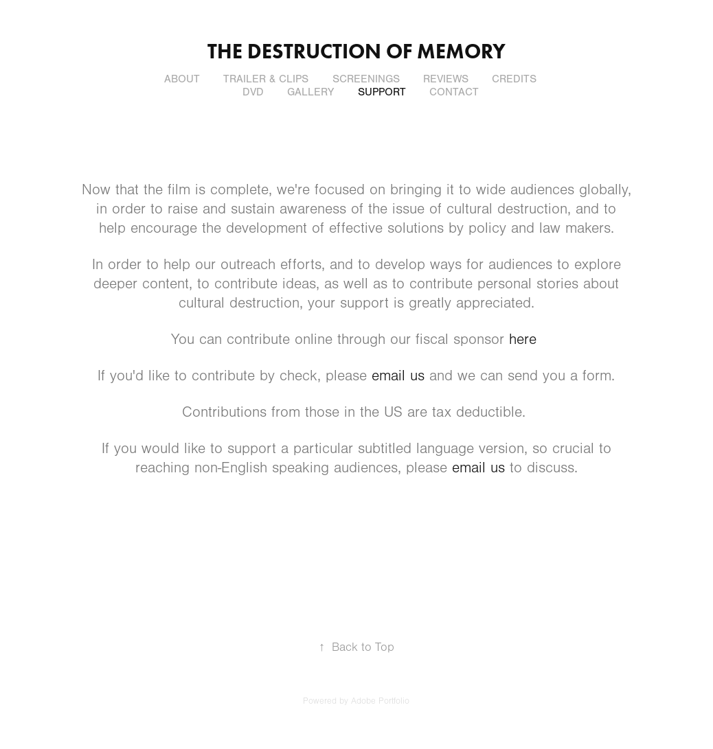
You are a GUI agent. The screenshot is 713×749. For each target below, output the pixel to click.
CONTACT (454, 92)
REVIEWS (445, 79)
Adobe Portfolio (380, 701)
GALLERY (310, 92)
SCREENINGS (366, 79)
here (522, 339)
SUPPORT (382, 92)
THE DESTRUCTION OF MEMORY (356, 51)
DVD (253, 92)
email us (398, 375)
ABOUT (182, 79)
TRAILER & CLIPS (265, 79)
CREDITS (514, 79)
